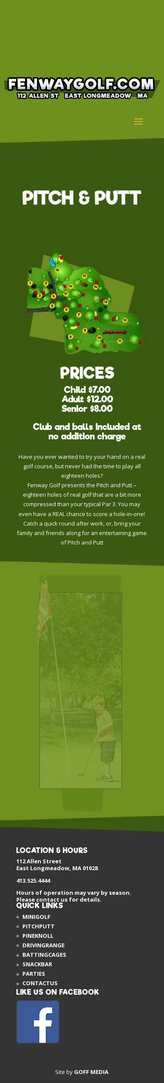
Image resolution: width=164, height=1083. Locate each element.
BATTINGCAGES (44, 955)
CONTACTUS (40, 983)
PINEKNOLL (37, 936)
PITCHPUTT (38, 926)
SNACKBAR (37, 964)
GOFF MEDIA (91, 1072)
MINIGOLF (36, 917)
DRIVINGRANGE (43, 945)
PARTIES (33, 973)
